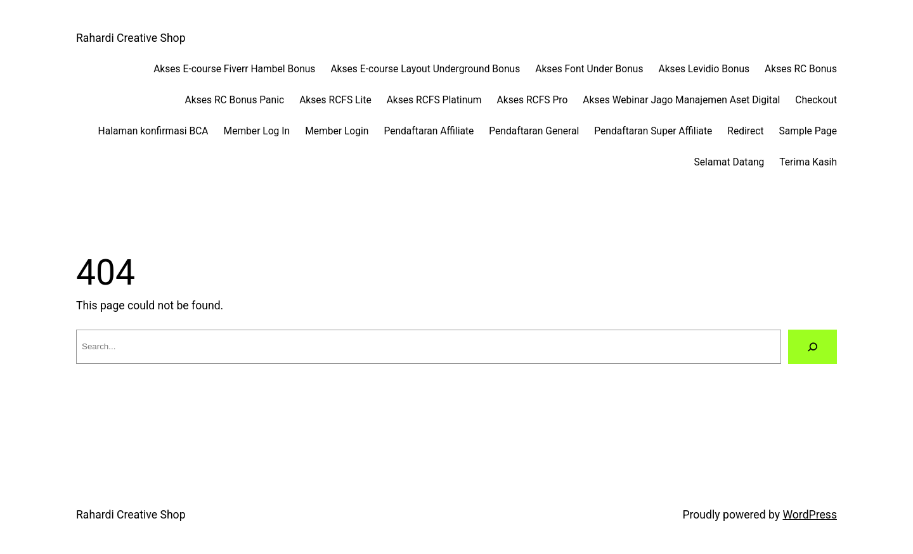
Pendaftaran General (534, 131)
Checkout (816, 100)
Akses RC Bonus (801, 69)
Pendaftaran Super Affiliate (653, 131)
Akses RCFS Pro (532, 100)
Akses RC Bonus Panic (235, 100)
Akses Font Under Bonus (589, 69)
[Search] (812, 347)
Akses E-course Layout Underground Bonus (425, 69)
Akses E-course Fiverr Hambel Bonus (234, 69)
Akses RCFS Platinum (434, 100)
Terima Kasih (808, 162)
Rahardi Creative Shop (131, 38)
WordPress (809, 514)
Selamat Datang (729, 162)
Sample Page (808, 131)
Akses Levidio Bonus (703, 69)
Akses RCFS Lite (335, 100)
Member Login (336, 131)
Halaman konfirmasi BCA (153, 131)
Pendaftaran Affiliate (429, 131)
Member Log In (257, 131)
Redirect (745, 131)
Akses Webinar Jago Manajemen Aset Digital (681, 100)
